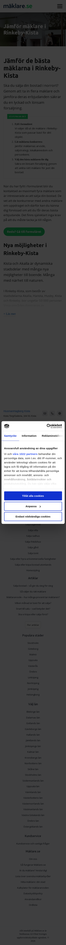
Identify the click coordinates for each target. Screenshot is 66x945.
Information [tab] (29, 435)
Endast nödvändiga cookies (32, 516)
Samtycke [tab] (10, 435)
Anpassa (33, 506)
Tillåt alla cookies (33, 495)
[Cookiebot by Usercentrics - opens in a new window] (47, 426)
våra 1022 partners (25, 453)
